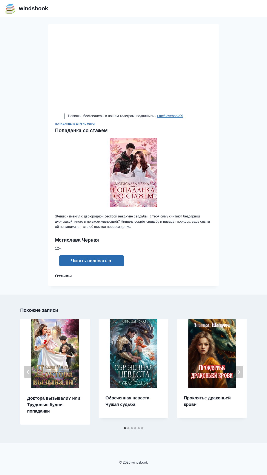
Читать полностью (91, 260)
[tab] (125, 428)
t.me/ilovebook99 (170, 116)
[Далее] (239, 372)
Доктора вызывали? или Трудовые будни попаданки (53, 404)
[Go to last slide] (28, 372)
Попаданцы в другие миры (75, 124)
